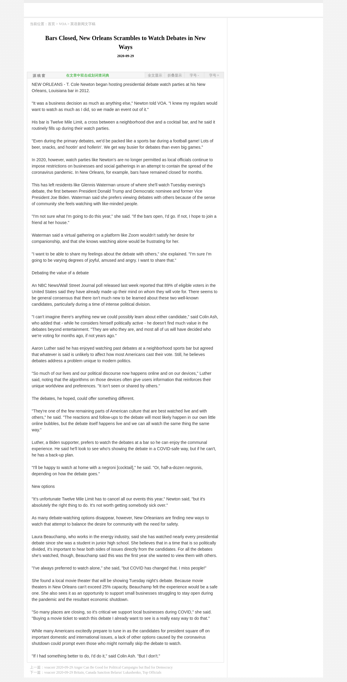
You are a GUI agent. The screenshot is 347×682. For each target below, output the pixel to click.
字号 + (214, 75)
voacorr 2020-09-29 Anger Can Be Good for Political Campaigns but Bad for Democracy (108, 667)
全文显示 (155, 75)
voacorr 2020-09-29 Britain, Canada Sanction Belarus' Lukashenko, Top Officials (102, 672)
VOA (62, 24)
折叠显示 (175, 75)
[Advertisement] (173, 11)
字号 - (194, 75)
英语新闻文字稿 (82, 24)
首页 (51, 24)
